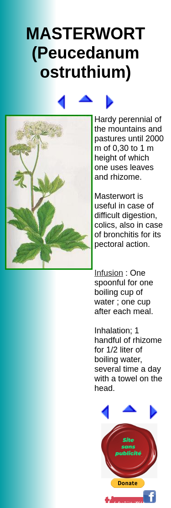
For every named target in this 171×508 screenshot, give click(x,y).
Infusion (108, 273)
